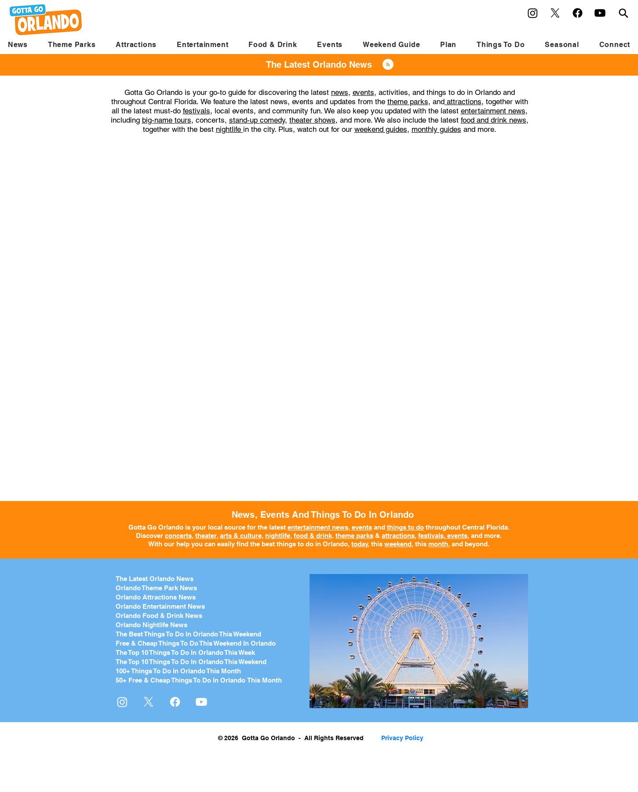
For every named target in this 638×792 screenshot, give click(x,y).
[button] (72, 44)
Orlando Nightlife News (151, 625)
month (438, 544)
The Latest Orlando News (154, 578)
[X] (555, 13)
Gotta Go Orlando (155, 527)
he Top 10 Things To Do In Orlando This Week (187, 652)
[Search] (623, 13)
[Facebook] (577, 13)
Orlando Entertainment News (160, 606)
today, (360, 544)
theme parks (407, 101)
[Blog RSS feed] (388, 65)
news (339, 92)
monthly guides (436, 129)
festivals (196, 110)
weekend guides (380, 129)
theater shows (312, 120)
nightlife (229, 129)
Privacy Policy (402, 737)
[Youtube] (600, 13)
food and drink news (493, 120)
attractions (463, 101)
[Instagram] (532, 13)
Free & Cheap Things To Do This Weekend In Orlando (196, 643)
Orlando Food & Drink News (159, 615)
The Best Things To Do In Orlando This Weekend (188, 634)
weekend (398, 544)
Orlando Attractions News (156, 597)
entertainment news (493, 110)
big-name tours (166, 120)
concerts (178, 535)
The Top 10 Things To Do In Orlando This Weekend (191, 661)
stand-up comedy (257, 120)
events (363, 92)
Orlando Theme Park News (156, 588)
